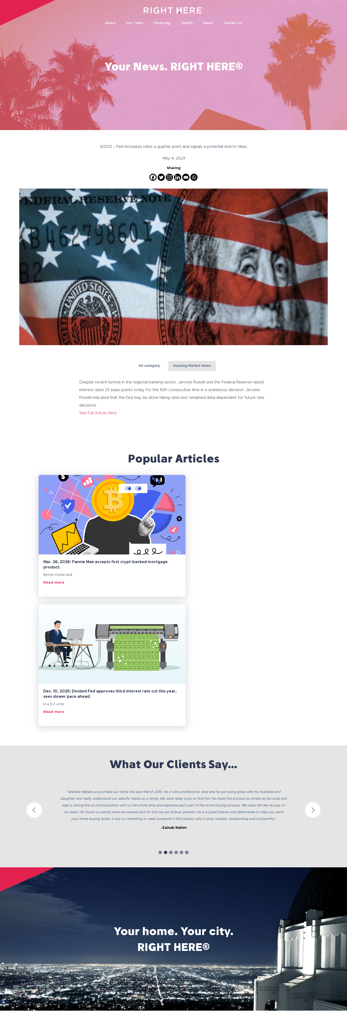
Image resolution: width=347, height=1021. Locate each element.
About (110, 23)
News (208, 23)
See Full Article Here (98, 413)
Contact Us (232, 23)
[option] (173, 676)
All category (149, 366)
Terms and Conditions (73, 988)
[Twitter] (161, 177)
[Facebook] (153, 177)
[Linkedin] (177, 177)
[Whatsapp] (194, 177)
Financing (162, 23)
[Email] (185, 177)
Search (187, 23)
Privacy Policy (33, 988)
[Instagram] (169, 177)
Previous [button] (34, 680)
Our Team (134, 23)
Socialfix (319, 1014)
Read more (53, 582)
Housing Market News (192, 366)
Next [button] (312, 680)
